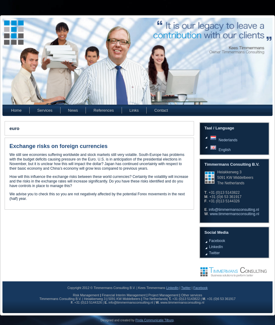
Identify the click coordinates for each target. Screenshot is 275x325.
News (73, 110)
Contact (161, 110)
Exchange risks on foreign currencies (58, 146)
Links (134, 110)
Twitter (214, 253)
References (104, 110)
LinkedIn (216, 247)
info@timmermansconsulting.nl (234, 210)
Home (16, 110)
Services (45, 110)
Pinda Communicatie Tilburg (154, 320)
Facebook (217, 241)
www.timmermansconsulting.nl (234, 214)
